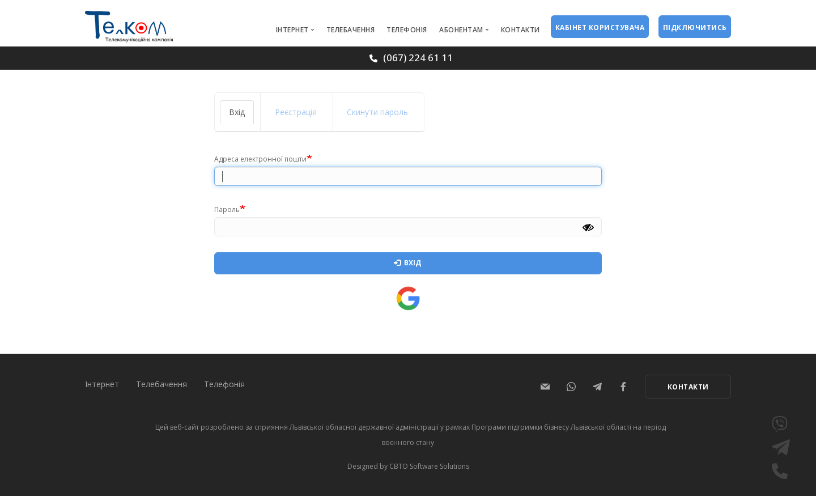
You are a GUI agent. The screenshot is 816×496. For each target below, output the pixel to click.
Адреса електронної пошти (260, 159)
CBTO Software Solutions (429, 466)
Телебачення (350, 30)
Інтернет (292, 30)
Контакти (520, 30)
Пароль (227, 209)
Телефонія (406, 30)
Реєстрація (296, 112)
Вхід (241, 115)
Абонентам (461, 30)
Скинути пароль (377, 112)
